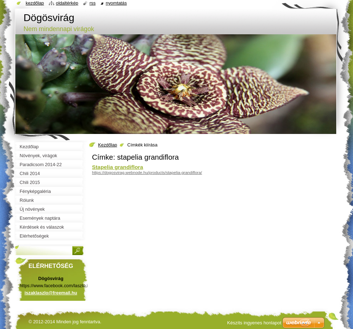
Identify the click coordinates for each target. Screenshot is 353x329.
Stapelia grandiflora (117, 167)
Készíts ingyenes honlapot (254, 322)
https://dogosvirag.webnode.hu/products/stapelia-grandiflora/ (147, 172)
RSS (92, 3)
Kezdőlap (107, 145)
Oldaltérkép (67, 3)
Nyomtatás (116, 3)
